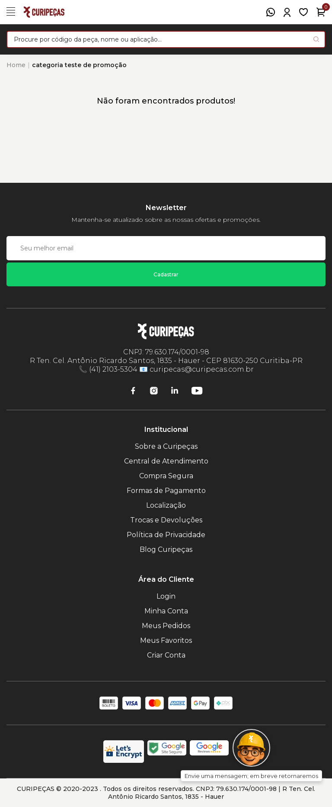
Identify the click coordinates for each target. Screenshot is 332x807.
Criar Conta (166, 655)
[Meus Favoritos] (303, 12)
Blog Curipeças (166, 549)
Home (16, 65)
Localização (166, 505)
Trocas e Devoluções (166, 520)
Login (166, 596)
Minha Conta (166, 611)
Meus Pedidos (166, 626)
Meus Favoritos (166, 640)
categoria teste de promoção (79, 65)
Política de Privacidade (166, 535)
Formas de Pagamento (166, 490)
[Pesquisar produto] (316, 39)
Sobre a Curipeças (166, 446)
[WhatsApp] (270, 12)
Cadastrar (166, 274)
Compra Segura (166, 476)
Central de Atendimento (166, 461)
